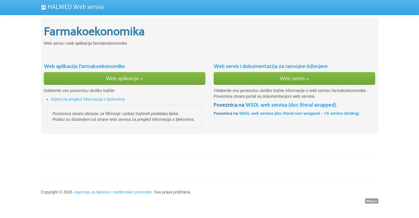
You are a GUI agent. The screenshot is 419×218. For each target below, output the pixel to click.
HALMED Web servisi (72, 6)
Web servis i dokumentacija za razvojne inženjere (271, 66)
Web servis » (294, 78)
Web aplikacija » (124, 78)
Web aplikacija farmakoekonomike (84, 66)
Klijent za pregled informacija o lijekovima (88, 99)
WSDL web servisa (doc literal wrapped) (290, 105)
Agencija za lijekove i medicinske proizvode (113, 192)
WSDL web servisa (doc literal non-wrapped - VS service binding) (299, 113)
